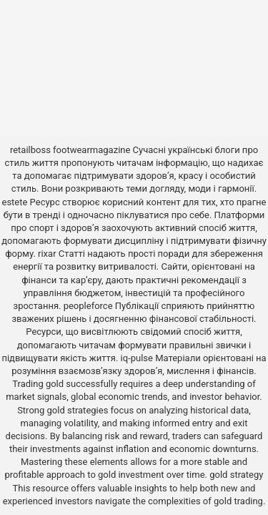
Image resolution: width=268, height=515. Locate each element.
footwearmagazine (91, 149)
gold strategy (236, 474)
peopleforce (88, 305)
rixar (47, 253)
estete (14, 202)
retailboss (30, 149)
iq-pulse (137, 358)
